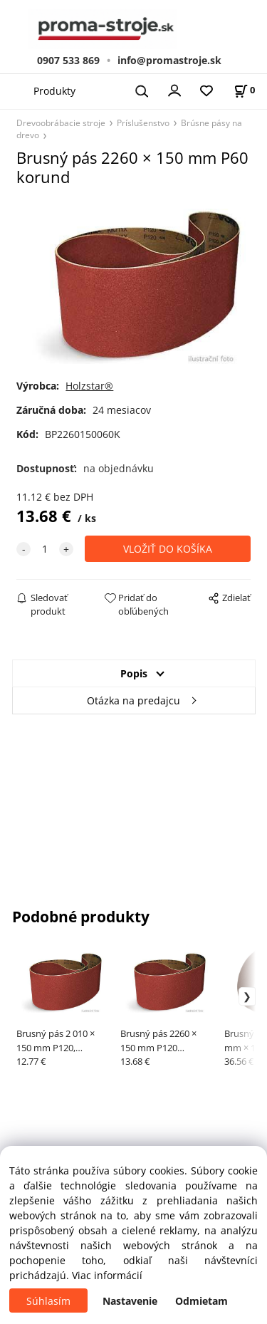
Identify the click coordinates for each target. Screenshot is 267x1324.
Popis (133, 673)
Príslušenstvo (143, 122)
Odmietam (201, 1301)
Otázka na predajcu (133, 700)
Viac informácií (107, 1275)
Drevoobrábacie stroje (60, 122)
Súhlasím (48, 1301)
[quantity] (45, 549)
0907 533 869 (68, 60)
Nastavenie (130, 1301)
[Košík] (244, 90)
